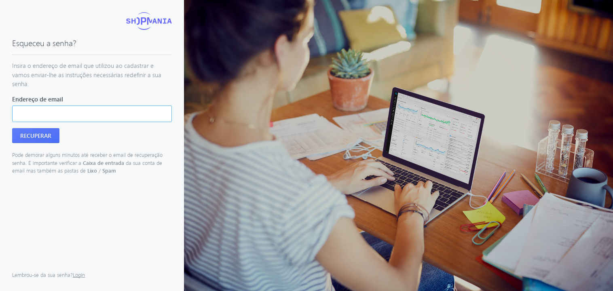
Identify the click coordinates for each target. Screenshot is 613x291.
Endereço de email (37, 99)
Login (79, 274)
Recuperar (35, 135)
